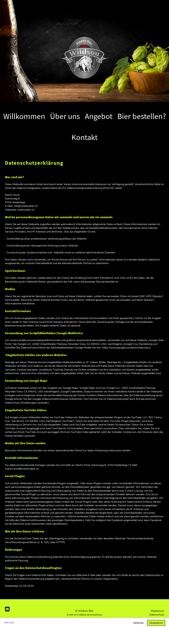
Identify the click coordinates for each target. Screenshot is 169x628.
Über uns (65, 116)
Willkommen (24, 116)
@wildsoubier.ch (47, 206)
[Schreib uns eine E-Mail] (7, 609)
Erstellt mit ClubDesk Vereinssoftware (84, 614)
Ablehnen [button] (138, 623)
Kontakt (84, 137)
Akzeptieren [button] (156, 623)
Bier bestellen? (141, 116)
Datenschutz (156, 614)
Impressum (157, 611)
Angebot (98, 116)
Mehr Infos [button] (9, 622)
